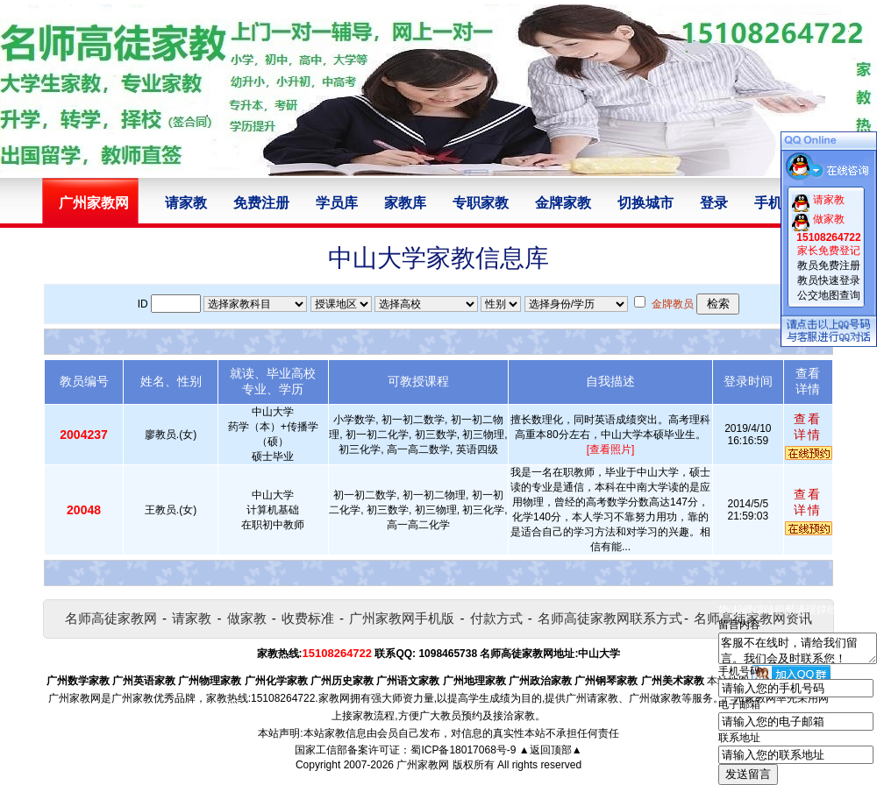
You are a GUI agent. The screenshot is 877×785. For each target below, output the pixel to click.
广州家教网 (422, 765)
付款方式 (496, 618)
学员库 (337, 202)
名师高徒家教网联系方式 (610, 618)
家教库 (405, 202)
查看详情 (808, 427)
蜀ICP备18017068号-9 (463, 750)
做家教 (247, 618)
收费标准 (308, 618)
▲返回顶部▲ (550, 750)
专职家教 (481, 202)
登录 (714, 202)
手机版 (775, 202)
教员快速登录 (828, 280)
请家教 (186, 202)
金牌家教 (563, 202)
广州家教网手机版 (401, 618)
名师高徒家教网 (111, 618)
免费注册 (261, 202)
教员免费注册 (828, 265)
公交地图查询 (828, 295)
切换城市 (645, 202)
